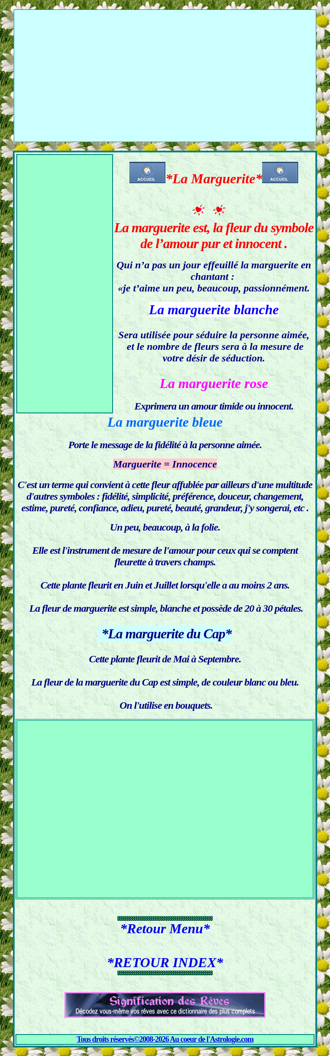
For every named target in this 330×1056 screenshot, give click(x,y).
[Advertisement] (165, 70)
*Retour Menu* (165, 928)
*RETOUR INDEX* (165, 962)
